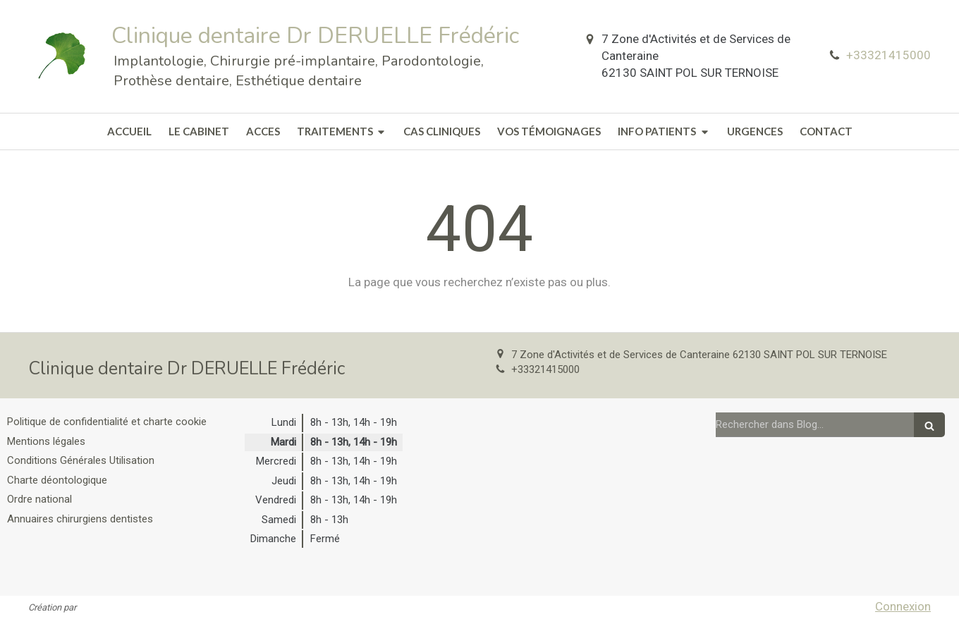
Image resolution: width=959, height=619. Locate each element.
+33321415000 (888, 55)
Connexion (903, 606)
